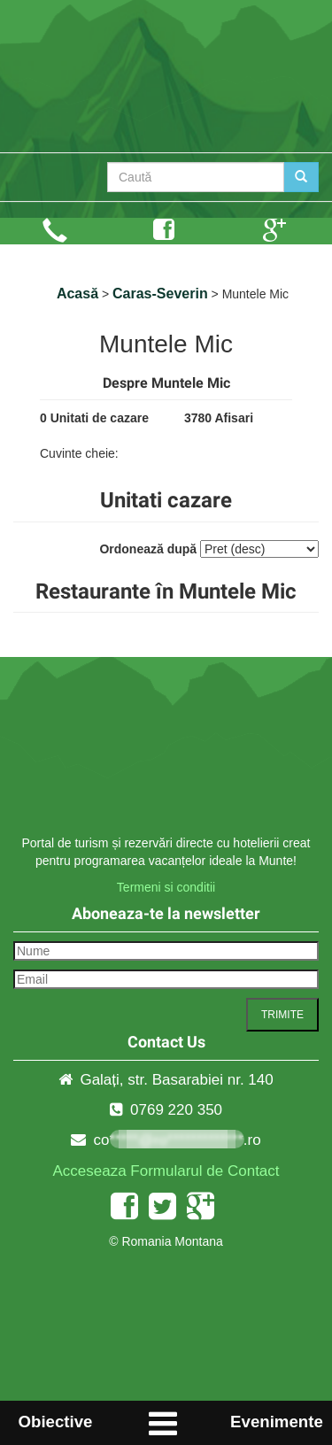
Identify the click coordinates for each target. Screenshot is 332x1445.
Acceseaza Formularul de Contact (165, 1171)
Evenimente (276, 1421)
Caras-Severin (160, 293)
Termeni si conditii (166, 887)
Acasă (77, 293)
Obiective (55, 1421)
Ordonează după (148, 549)
